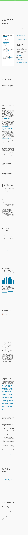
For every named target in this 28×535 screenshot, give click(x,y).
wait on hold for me (4, 292)
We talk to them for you (6, 41)
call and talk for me (10, 291)
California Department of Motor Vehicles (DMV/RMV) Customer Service (21, 63)
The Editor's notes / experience (20, 40)
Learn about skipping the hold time (6, 138)
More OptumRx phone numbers (20, 35)
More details (3, 91)
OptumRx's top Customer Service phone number (21, 30)
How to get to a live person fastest (20, 36)
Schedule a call (5, 43)
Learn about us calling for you (6, 126)
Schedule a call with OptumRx (6, 250)
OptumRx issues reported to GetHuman (7, 454)
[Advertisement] (8, 72)
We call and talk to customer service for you (21, 32)
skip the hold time (10, 63)
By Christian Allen (6, 313)
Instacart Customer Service (19, 59)
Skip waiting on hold (6, 42)
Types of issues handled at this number (21, 39)
